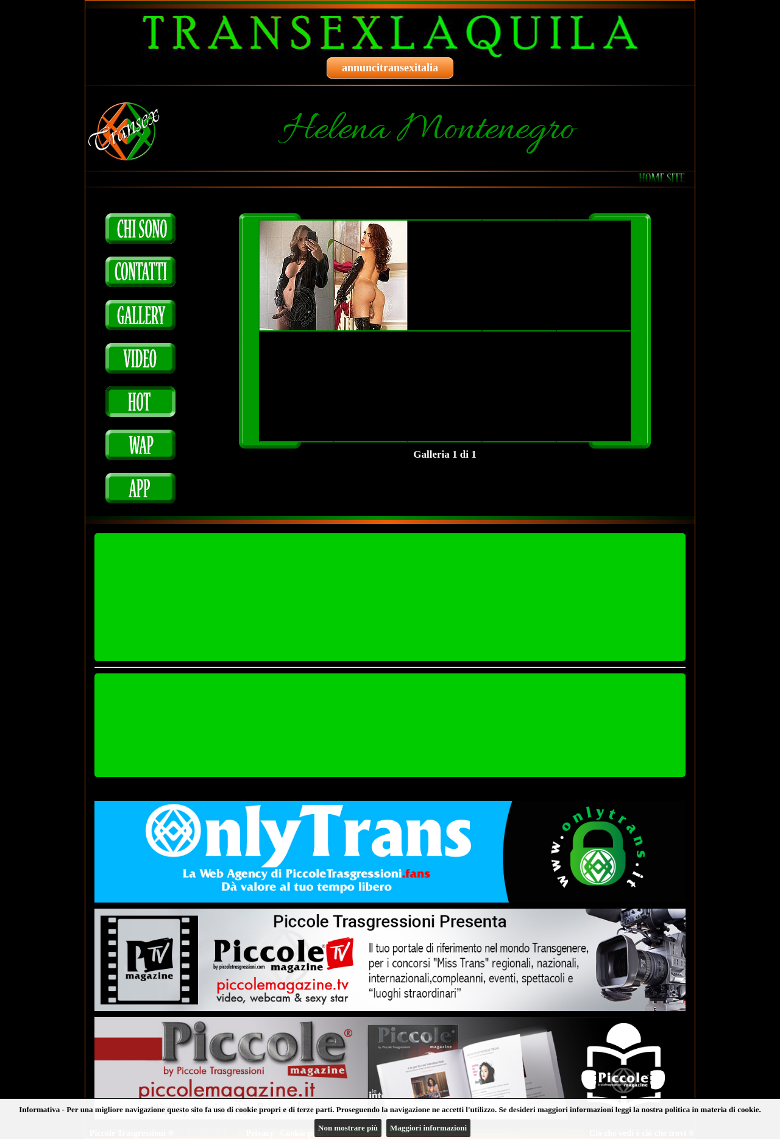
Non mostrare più (348, 1127)
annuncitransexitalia (390, 68)
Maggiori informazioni (428, 1127)
